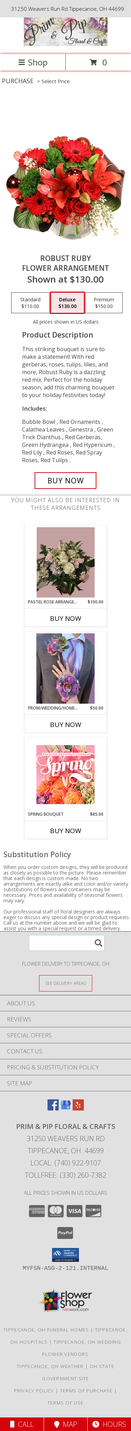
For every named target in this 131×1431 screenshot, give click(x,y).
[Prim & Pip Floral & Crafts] (66, 44)
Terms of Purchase (86, 1390)
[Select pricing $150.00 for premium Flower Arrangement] (104, 303)
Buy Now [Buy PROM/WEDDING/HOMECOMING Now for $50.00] (65, 724)
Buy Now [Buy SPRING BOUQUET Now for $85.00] (65, 830)
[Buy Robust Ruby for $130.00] (66, 480)
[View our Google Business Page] (65, 1108)
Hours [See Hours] (109, 1424)
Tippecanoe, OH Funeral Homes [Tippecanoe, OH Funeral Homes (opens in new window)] (46, 1330)
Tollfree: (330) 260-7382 (65, 1175)
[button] (65, 1255)
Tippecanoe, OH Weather (50, 1366)
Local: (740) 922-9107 (65, 1163)
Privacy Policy (34, 1390)
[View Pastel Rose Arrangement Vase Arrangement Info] (65, 562)
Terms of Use (66, 1403)
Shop (33, 62)
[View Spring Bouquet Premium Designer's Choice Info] (65, 774)
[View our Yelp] (78, 1108)
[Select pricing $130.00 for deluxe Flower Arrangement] (67, 303)
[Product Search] (66, 943)
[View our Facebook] (53, 1108)
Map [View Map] (65, 1424)
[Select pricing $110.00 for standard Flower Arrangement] (30, 303)
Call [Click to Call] (22, 1424)
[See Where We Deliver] (65, 983)
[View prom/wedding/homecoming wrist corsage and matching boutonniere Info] (65, 668)
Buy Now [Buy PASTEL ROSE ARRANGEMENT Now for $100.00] (65, 618)
